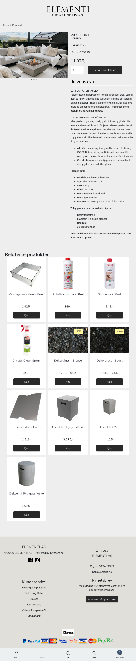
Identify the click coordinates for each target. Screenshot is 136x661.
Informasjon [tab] (83, 81)
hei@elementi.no (102, 571)
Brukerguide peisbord (34, 587)
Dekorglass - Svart (110, 360)
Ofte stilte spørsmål (34, 610)
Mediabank (34, 615)
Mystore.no (57, 552)
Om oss (33, 598)
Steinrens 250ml (109, 294)
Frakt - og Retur (34, 593)
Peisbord (16, 25)
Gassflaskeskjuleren (87, 160)
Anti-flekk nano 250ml (68, 294)
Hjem (6, 25)
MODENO (76, 38)
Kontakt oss (34, 604)
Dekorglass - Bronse (68, 360)
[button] (31, 79)
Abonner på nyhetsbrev (102, 599)
